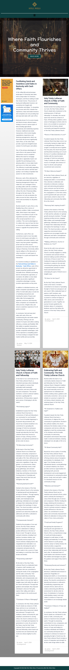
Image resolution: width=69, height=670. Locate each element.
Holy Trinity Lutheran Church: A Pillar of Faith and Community (54, 101)
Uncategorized (49, 321)
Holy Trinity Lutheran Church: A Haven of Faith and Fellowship (27, 373)
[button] (34, 15)
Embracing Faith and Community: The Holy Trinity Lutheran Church (54, 373)
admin (20, 343)
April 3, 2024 (56, 319)
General (19, 345)
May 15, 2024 (28, 343)
